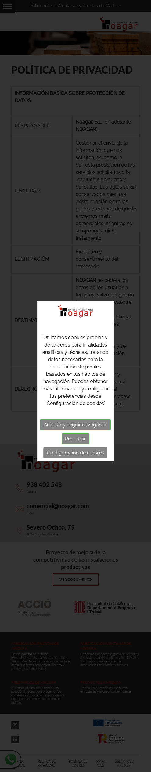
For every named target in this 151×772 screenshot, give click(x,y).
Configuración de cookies (75, 451)
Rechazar (75, 437)
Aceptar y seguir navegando (76, 423)
